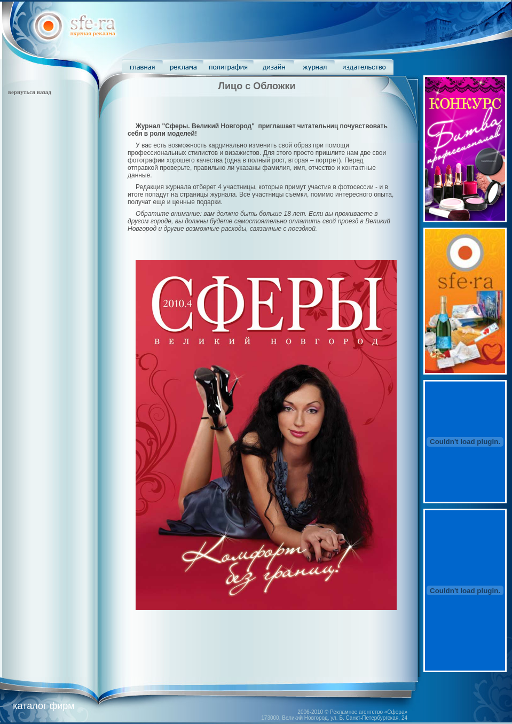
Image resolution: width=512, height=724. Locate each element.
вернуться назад (29, 92)
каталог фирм (43, 705)
